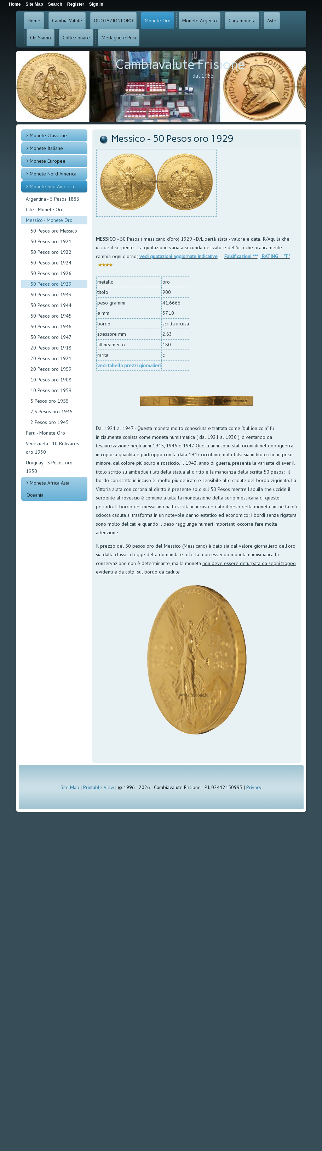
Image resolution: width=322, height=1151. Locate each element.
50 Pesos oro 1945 (50, 316)
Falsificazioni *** (241, 256)
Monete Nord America (53, 174)
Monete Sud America (52, 186)
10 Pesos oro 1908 (50, 379)
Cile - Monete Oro (45, 209)
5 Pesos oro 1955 (49, 401)
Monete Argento (199, 20)
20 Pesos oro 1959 (50, 369)
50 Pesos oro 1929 (50, 284)
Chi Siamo (40, 37)
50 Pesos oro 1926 (50, 273)
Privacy (253, 787)
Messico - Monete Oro (49, 220)
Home (34, 20)
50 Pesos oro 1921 (50, 241)
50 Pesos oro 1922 (50, 252)
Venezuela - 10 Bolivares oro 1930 (52, 447)
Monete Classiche (48, 135)
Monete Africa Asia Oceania (48, 489)
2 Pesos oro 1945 (49, 422)
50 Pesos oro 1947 (50, 337)
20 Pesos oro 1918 (50, 348)
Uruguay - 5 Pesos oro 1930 (49, 466)
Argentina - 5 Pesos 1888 (52, 199)
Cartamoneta (242, 20)
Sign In (96, 4)
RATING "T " (276, 256)
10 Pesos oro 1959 (50, 390)
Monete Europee (47, 161)
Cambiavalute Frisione (180, 64)
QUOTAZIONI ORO (113, 20)
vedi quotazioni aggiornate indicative (178, 256)
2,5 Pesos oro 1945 (51, 411)
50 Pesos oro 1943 (50, 294)
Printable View (98, 787)
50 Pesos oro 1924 (50, 262)
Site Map (70, 787)
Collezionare (76, 37)
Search (55, 4)
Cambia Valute (67, 20)
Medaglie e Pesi (119, 37)
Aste (271, 20)
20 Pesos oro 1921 (50, 358)
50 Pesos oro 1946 (50, 326)
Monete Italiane (46, 148)
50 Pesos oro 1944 (50, 305)
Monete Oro (158, 20)
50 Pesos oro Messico (53, 231)
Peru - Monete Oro (45, 433)
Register (75, 4)
